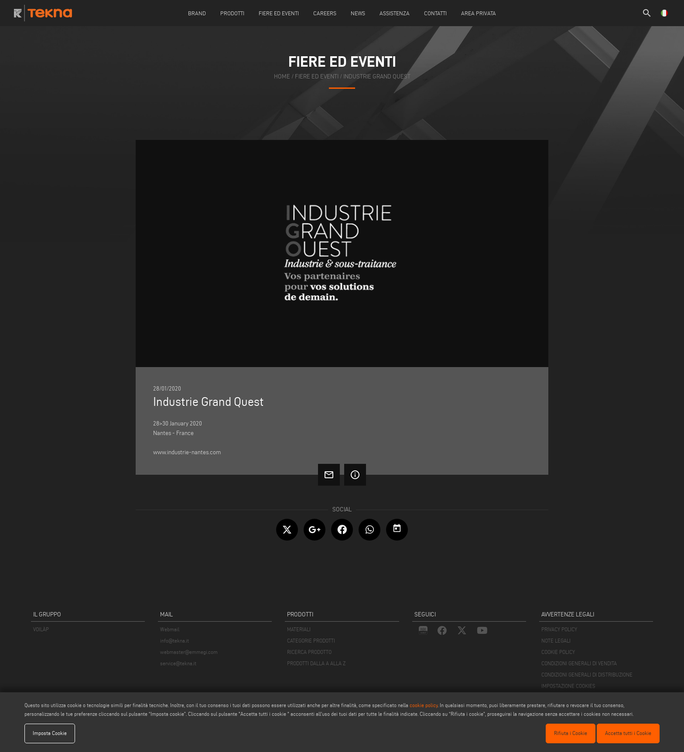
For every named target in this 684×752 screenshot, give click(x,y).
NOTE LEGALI (556, 640)
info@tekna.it (174, 640)
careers (324, 13)
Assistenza (395, 13)
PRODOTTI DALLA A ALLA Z (316, 663)
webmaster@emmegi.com (189, 652)
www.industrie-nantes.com (187, 452)
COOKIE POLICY (558, 652)
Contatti (435, 13)
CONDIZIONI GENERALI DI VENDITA (579, 663)
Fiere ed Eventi (279, 13)
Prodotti (232, 13)
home (282, 76)
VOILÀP (41, 629)
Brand (197, 13)
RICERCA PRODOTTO (309, 652)
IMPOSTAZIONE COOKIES (568, 686)
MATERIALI (299, 629)
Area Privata (478, 13)
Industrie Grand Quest (376, 76)
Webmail (169, 629)
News (358, 13)
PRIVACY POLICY (559, 629)
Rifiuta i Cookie (570, 733)
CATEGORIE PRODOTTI (311, 640)
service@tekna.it (178, 663)
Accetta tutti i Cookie (628, 733)
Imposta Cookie (50, 733)
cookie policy (424, 705)
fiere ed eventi (317, 76)
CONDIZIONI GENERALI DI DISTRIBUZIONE (587, 674)
